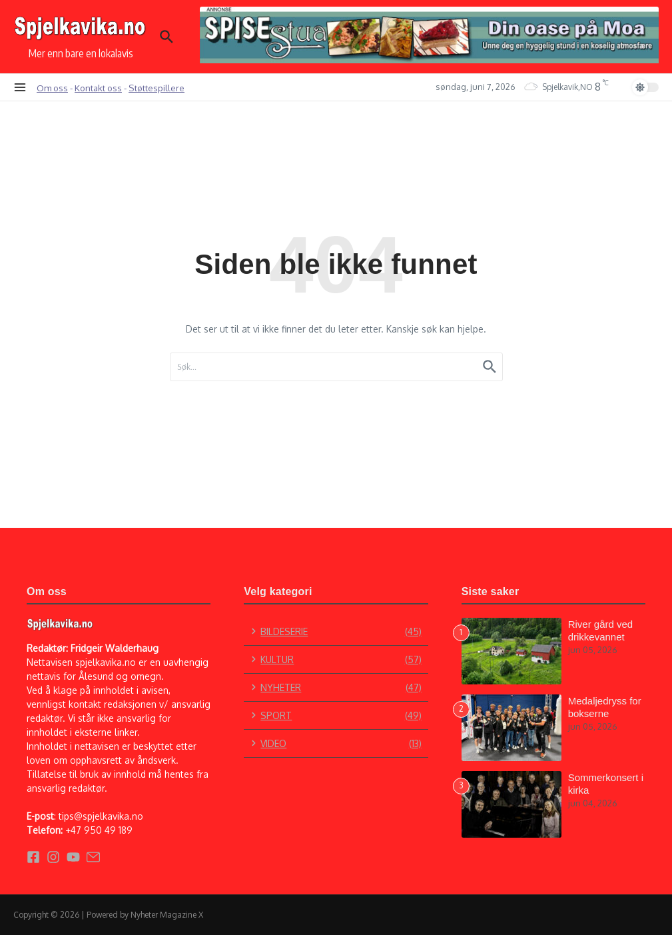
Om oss (52, 87)
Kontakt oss (98, 87)
